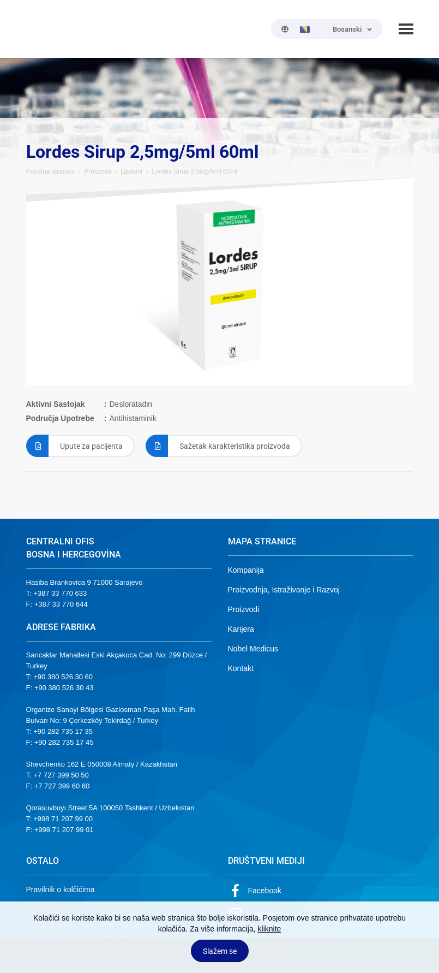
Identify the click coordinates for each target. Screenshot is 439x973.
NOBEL (41, 29)
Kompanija (246, 570)
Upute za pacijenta (74, 446)
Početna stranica (50, 171)
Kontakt (241, 668)
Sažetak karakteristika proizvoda (218, 446)
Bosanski (347, 29)
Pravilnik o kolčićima (60, 889)
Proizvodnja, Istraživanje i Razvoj (284, 589)
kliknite (269, 928)
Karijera (241, 629)
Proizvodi (97, 171)
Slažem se (220, 951)
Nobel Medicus (253, 648)
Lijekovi (131, 171)
